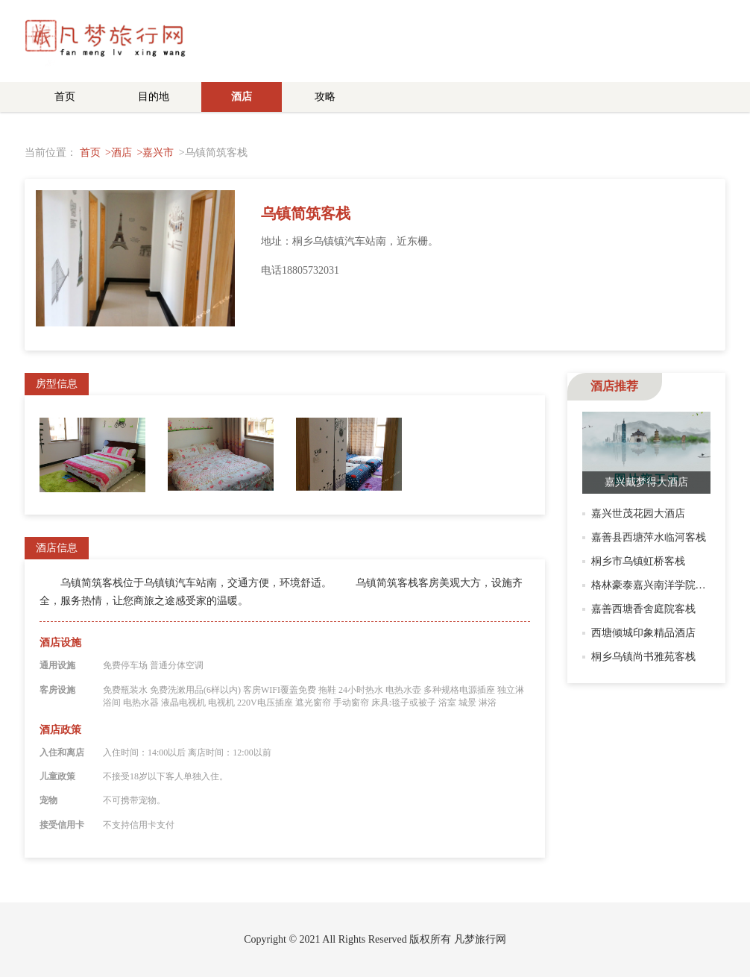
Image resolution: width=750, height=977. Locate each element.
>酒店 (118, 152)
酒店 (241, 96)
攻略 (325, 96)
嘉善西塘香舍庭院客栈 (643, 609)
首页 (64, 96)
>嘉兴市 (155, 152)
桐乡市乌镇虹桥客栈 (638, 561)
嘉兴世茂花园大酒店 (638, 513)
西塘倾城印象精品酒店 (643, 632)
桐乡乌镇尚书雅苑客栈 (643, 656)
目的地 (153, 96)
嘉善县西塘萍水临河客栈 (648, 537)
